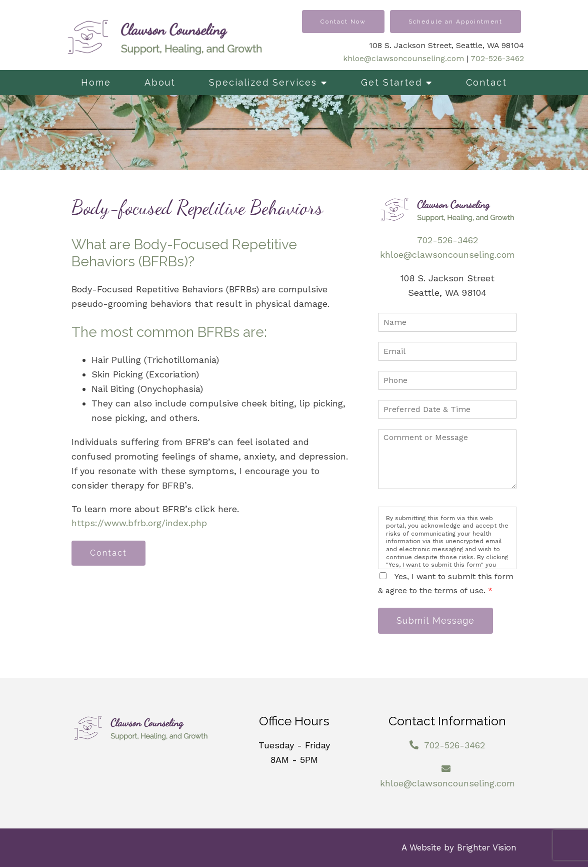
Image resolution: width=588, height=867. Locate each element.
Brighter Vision (486, 847)
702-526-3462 (497, 58)
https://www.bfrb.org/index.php (139, 523)
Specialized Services (263, 82)
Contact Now (343, 21)
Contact (486, 82)
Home (96, 82)
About (160, 82)
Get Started (391, 82)
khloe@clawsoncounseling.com (403, 58)
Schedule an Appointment (455, 21)
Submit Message (435, 620)
